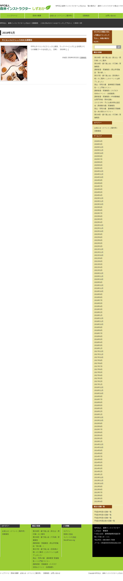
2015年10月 (98, 420)
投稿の (68, 534)
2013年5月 (98, 498)
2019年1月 (98, 315)
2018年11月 (98, 321)
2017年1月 (98, 384)
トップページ (12, 16)
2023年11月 (98, 201)
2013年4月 (98, 501)
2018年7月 (98, 333)
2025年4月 (98, 168)
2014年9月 (98, 450)
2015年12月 (98, 417)
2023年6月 (98, 216)
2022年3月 (98, 246)
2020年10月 (98, 279)
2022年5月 (98, 243)
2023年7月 (98, 213)
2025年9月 (98, 156)
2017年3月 (98, 378)
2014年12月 (98, 444)
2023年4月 (98, 222)
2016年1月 (98, 414)
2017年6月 (98, 369)
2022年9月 (98, 234)
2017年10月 (98, 357)
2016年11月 (98, 390)
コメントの (70, 537)
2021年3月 (98, 270)
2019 (76, 23)
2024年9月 (98, 180)
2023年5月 (98, 219)
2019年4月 (98, 306)
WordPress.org (69, 540)
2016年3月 (98, 408)
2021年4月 (98, 267)
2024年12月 (98, 171)
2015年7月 (98, 429)
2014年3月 (98, 468)
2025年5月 (98, 165)
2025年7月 (98, 159)
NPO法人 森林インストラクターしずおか (15, 23)
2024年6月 (98, 189)
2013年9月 (98, 486)
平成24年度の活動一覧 (102, 512)
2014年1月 (98, 474)
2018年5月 (98, 339)
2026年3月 (98, 144)
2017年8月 (98, 363)
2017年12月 (98, 351)
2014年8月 (98, 453)
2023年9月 (98, 207)
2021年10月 (98, 255)
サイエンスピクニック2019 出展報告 (17, 40)
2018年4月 (98, 342)
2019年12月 (98, 285)
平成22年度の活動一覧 (102, 518)
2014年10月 (98, 447)
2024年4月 (98, 195)
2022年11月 (98, 228)
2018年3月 (98, 345)
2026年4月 (98, 141)
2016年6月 (98, 402)
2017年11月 (98, 354)
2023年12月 (98, 198)
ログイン (67, 531)
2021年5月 (98, 264)
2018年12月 (98, 318)
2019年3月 (98, 309)
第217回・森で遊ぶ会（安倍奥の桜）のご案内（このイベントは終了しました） (107, 78)
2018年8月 (98, 330)
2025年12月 (98, 147)
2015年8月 (98, 426)
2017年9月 (98, 360)
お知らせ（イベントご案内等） (61, 16)
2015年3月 (98, 438)
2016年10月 (98, 393)
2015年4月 (98, 435)
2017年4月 (98, 375)
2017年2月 (98, 381)
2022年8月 (98, 237)
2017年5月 (98, 372)
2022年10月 (98, 231)
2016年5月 (98, 405)
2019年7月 (98, 300)
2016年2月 (98, 411)
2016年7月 (98, 399)
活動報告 (86, 16)
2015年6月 (98, 432)
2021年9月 (98, 258)
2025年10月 (98, 153)
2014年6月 (98, 459)
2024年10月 (98, 177)
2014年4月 (98, 465)
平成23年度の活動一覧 (102, 515)
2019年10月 (98, 291)
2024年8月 (98, 183)
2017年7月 (98, 366)
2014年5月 (98, 462)
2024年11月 (98, 174)
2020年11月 (98, 276)
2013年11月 (98, 480)
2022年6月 (98, 240)
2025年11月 (98, 150)
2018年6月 (98, 336)
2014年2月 (98, 471)
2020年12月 (98, 273)
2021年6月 (98, 261)
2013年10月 (98, 483)
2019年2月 (98, 312)
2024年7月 (98, 186)
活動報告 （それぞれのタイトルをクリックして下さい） (52, 23)
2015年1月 (98, 441)
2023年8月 (98, 210)
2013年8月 (98, 489)
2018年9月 (98, 327)
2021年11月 (98, 252)
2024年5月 (98, 192)
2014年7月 (98, 456)
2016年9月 (98, 396)
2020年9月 (98, 282)
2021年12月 (98, 249)
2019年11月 (98, 288)
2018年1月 (98, 348)
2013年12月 (98, 477)
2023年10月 (98, 204)
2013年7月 (98, 492)
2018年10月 (98, 324)
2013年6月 (98, 495)
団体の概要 (37, 16)
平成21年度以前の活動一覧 (104, 521)
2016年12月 (98, 387)
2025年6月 (98, 162)
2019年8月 (98, 297)
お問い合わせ (111, 16)
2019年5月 (98, 303)
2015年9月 (98, 423)
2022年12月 (98, 225)
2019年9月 (98, 294)
